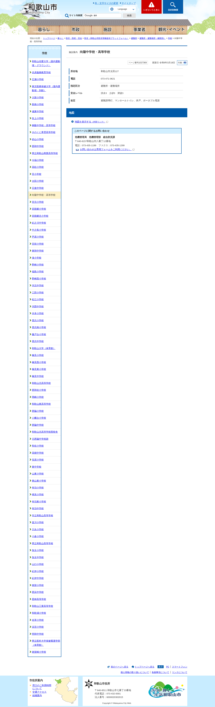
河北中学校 (38, 285)
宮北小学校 (38, 202)
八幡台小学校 (39, 418)
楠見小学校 (38, 355)
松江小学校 (38, 299)
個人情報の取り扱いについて (135, 672)
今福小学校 (38, 160)
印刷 (180, 62)
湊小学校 (36, 258)
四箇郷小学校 (39, 209)
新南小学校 (38, 104)
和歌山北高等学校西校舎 (45, 432)
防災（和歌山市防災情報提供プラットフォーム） (106, 38)
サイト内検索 (75, 15)
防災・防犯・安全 (74, 38)
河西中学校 (38, 306)
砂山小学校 (38, 139)
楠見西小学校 (39, 362)
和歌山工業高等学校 (42, 606)
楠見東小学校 (39, 369)
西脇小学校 (38, 411)
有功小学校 (38, 487)
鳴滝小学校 (38, 494)
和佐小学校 (38, 446)
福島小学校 (38, 271)
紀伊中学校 (38, 578)
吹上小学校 (38, 118)
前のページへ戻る (119, 667)
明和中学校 (38, 634)
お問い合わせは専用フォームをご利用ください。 (107, 149)
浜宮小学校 (38, 627)
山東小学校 (38, 473)
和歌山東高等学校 (41, 404)
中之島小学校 (39, 230)
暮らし (60, 38)
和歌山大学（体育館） (43, 348)
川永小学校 (38, 529)
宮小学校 (36, 174)
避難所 (134, 38)
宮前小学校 (38, 244)
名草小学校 (38, 620)
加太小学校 (38, 550)
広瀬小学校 (38, 79)
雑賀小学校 (38, 585)
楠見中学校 (38, 376)
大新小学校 (38, 97)
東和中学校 (38, 250)
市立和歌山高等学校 (42, 515)
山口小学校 (38, 564)
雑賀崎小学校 (39, 652)
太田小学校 (38, 181)
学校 (170, 38)
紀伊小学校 (38, 571)
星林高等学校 (39, 599)
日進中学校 (38, 188)
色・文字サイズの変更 (106, 3)
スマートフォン (179, 667)
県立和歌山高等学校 (42, 543)
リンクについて (179, 672)
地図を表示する (91, 121)
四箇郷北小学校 (40, 216)
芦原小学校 (38, 237)
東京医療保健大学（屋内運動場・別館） (46, 88)
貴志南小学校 (39, 327)
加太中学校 (38, 557)
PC (167, 667)
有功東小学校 (39, 501)
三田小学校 (38, 292)
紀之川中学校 (39, 223)
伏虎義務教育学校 (41, 72)
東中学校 (36, 467)
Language (122, 9)
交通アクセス (39, 692)
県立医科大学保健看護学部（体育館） (46, 643)
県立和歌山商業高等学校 (45, 153)
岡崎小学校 (38, 397)
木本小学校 (38, 313)
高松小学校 (38, 167)
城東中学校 (38, 111)
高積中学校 (38, 453)
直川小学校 (38, 522)
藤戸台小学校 (39, 334)
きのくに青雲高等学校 (43, 132)
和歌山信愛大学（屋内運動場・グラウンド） (46, 63)
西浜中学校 (38, 592)
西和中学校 (38, 146)
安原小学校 (38, 460)
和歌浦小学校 (39, 613)
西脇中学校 (38, 425)
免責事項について (160, 672)
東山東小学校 (39, 481)
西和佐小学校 (39, 390)
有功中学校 (38, 508)
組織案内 (37, 695)
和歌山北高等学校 (41, 383)
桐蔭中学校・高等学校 (43, 125)
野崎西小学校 (39, 278)
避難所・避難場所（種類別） (152, 38)
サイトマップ (129, 3)
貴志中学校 (38, 341)
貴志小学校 (38, 320)
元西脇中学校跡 (40, 439)
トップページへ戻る (144, 667)
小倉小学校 (38, 536)
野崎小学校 (38, 264)
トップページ (49, 38)
